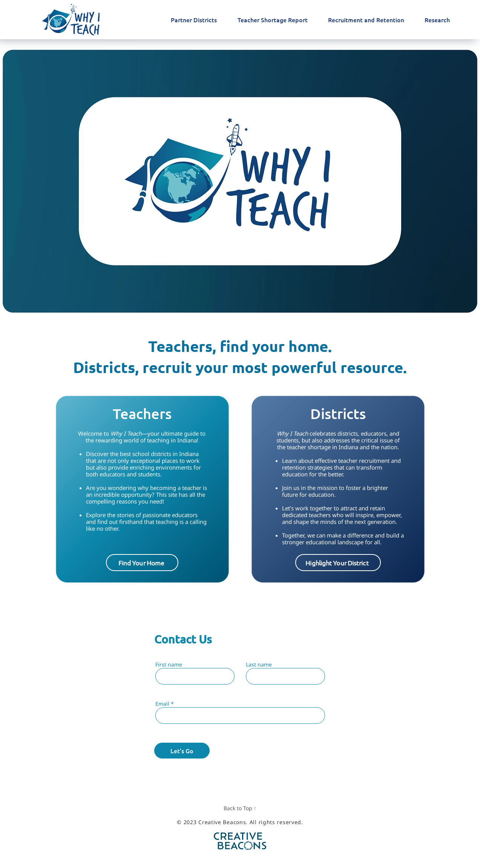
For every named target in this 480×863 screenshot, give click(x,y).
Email (162, 703)
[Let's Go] (182, 751)
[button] (338, 562)
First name (168, 664)
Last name (259, 664)
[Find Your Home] (142, 562)
